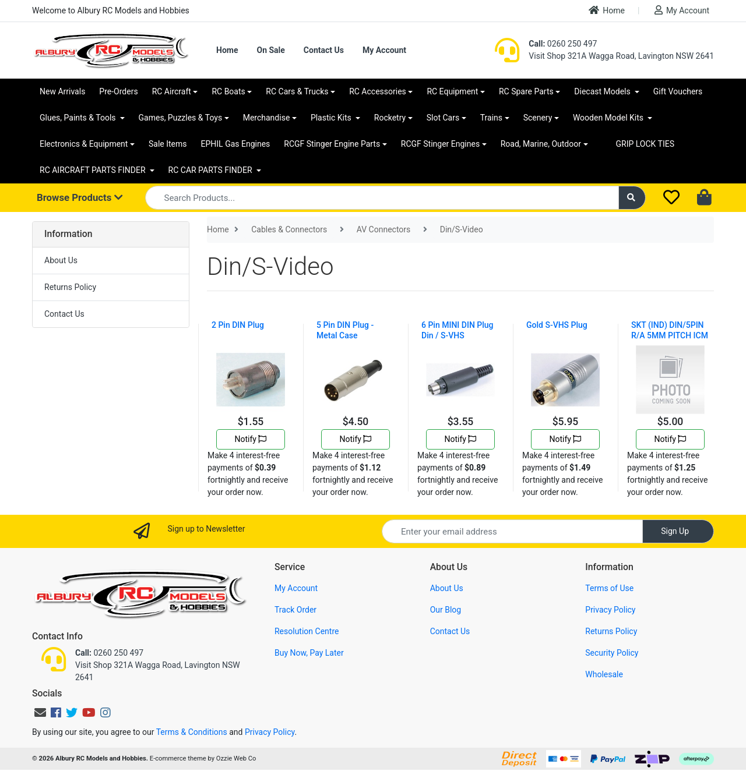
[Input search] (382, 198)
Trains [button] (491, 117)
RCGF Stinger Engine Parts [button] (332, 143)
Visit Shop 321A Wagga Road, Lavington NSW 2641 (621, 56)
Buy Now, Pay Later (309, 652)
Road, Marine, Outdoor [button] (541, 143)
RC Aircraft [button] (171, 91)
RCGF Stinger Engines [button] (440, 143)
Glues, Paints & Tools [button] (79, 117)
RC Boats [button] (228, 91)
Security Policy (611, 652)
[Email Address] (512, 531)
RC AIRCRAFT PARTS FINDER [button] (93, 170)
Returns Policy (70, 287)
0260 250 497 (563, 43)
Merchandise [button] (266, 117)
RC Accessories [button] (377, 91)
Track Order (295, 609)
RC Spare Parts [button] (526, 91)
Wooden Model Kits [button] (609, 117)
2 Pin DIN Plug (238, 325)
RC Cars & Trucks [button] (297, 91)
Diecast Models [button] (603, 91)
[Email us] (40, 713)
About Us (61, 260)
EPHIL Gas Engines (235, 143)
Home (607, 10)
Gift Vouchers (678, 91)
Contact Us (324, 50)
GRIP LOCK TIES (645, 143)
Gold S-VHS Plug (556, 325)
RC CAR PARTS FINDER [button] (211, 170)
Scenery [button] (538, 117)
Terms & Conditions (191, 732)
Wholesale (604, 674)
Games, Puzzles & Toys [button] (181, 117)
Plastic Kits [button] (332, 117)
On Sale (270, 50)
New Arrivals (62, 91)
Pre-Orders (118, 91)
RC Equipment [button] (452, 91)
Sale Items (168, 143)
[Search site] (632, 198)
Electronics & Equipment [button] (84, 143)
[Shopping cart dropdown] (705, 198)
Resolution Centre (307, 631)
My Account (681, 10)
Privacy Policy (610, 609)
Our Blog (446, 609)
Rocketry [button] (390, 117)
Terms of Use (609, 588)
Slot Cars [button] (443, 117)
